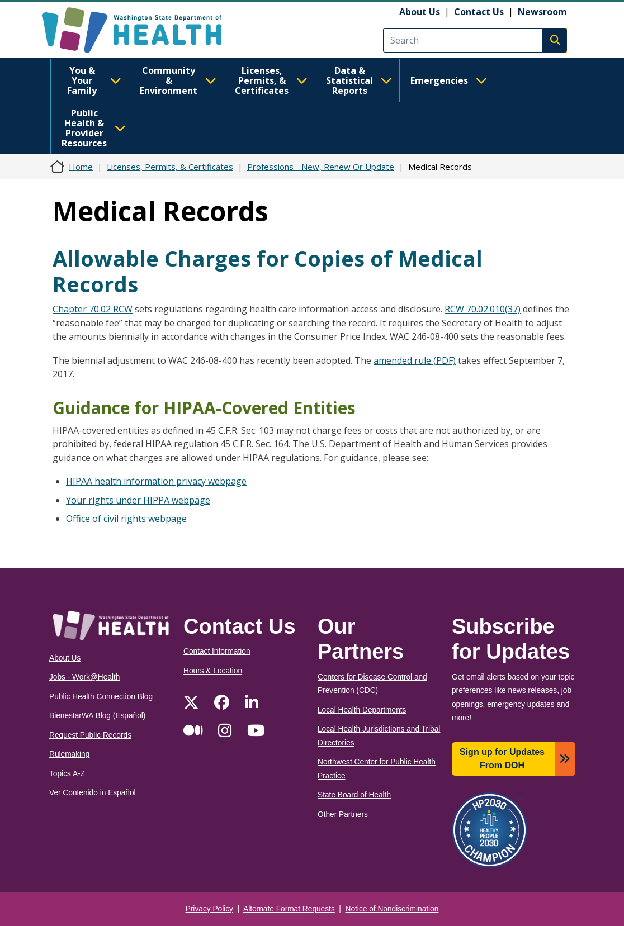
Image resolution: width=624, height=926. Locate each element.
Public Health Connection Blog (101, 696)
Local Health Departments (362, 710)
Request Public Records (90, 735)
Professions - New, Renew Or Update (320, 166)
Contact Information (216, 651)
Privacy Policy (209, 909)
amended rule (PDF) (415, 360)
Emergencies (448, 80)
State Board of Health (354, 795)
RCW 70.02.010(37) (483, 309)
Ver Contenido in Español (92, 793)
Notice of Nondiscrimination (392, 909)
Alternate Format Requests (289, 909)
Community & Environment (178, 80)
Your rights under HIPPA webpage (138, 500)
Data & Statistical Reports (359, 80)
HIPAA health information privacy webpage (156, 481)
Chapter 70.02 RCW (93, 309)
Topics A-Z (67, 774)
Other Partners (343, 814)
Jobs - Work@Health (84, 677)
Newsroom (542, 12)
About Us (419, 12)
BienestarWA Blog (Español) (97, 715)
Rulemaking (69, 754)
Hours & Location (212, 671)
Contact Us (479, 12)
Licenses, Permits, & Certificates (271, 80)
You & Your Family (94, 80)
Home (81, 166)
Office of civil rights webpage (126, 518)
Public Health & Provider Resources (94, 128)
